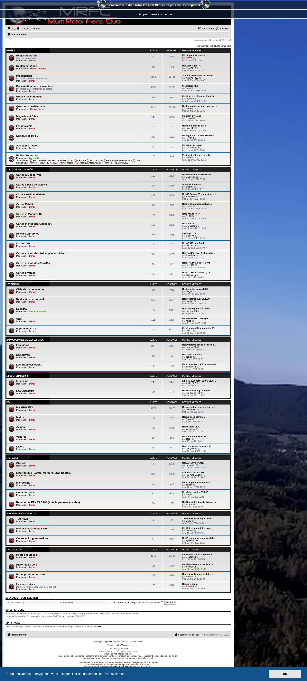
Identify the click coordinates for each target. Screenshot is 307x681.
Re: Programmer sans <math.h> (198, 538)
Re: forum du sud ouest (194, 126)
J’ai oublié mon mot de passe (126, 602)
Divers (33, 163)
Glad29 (97, 626)
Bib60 (188, 216)
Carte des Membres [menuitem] (28, 28)
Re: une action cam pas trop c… (198, 407)
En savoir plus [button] (115, 674)
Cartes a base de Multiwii (31, 184)
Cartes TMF (23, 243)
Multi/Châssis (94, 160)
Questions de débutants (31, 106)
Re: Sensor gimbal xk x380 (195, 308)
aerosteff (190, 98)
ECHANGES (121, 163)
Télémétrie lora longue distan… (198, 518)
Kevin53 (190, 138)
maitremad (191, 409)
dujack (189, 485)
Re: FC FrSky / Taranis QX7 (196, 272)
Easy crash (191, 177)
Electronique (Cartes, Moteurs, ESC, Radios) (43, 472)
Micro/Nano (23, 482)
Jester (125, 649)
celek (188, 439)
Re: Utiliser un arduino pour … (198, 528)
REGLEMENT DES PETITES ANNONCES (51, 160)
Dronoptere (191, 226)
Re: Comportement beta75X (196, 482)
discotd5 (190, 128)
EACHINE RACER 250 (193, 472)
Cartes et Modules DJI (29, 214)
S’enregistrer (29, 598)
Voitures (21, 436)
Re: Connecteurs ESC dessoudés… (200, 364)
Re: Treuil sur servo (192, 354)
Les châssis (13, 284)
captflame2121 (193, 393)
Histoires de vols (26, 564)
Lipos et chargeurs (17, 376)
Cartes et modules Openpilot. (34, 223)
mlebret (189, 301)
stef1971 (190, 265)
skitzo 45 (190, 236)
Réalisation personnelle (30, 299)
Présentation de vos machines (34, 86)
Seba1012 (191, 68)
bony (188, 88)
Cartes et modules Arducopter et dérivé (40, 253)
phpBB (109, 642)
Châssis (21, 463)
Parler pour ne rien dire (30, 574)
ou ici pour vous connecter (153, 14)
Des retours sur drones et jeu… (198, 446)
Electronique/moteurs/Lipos (117, 160)
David (40, 109)
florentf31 (34, 158)
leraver (189, 206)
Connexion (11, 598)
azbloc (189, 357)
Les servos (23, 354)
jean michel (191, 245)
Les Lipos (22, 381)
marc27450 (191, 311)
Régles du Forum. (27, 55)
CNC (19, 318)
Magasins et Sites (27, 116)
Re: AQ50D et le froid (193, 243)
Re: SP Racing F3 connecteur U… (199, 194)
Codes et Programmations (32, 538)
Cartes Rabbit (24, 204)
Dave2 (189, 330)
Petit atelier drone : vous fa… (197, 155)
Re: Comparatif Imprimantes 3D (198, 328)
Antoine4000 (192, 78)
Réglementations (26, 66)
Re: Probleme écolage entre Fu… (199, 345)
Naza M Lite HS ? (191, 214)
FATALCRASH (193, 475)
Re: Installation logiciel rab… (197, 204)
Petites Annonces (27, 155)
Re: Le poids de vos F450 (195, 289)
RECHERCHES (47, 163)
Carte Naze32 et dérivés (30, 194)
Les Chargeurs (25, 390)
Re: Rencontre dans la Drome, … (199, 502)
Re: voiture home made (194, 436)
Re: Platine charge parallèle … (197, 390)
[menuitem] (11, 28)
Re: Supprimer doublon (194, 55)
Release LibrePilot (27, 233)
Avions (20, 427)
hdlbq (188, 321)
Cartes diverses (25, 272)
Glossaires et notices (29, 96)
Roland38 (190, 196)
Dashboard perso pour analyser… (199, 106)
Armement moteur (191, 184)
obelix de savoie (37, 311)
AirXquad (190, 504)
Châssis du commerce (30, 289)
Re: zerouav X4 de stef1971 (196, 263)
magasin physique (191, 116)
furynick (42, 68)
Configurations (25, 492)
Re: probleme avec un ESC (196, 299)
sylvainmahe (192, 540)
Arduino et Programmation (21, 514)
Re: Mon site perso (191, 145)
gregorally (190, 465)
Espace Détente (15, 550)
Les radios (22, 345)
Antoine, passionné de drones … (199, 75)
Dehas (32, 60)
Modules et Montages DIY (32, 528)
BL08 (188, 521)
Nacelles (21, 308)
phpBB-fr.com (123, 645)
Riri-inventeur (192, 147)
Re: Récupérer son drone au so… (199, 564)
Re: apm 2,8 (188, 223)
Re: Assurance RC (191, 66)
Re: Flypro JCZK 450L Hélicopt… (199, 135)
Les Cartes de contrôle (20, 170)
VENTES (80, 160)
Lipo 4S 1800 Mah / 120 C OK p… (199, 381)
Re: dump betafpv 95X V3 (195, 492)
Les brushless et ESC (29, 364)
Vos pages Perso (26, 145)
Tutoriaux (22, 518)
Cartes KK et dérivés (29, 174)
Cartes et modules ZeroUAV (33, 263)
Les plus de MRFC (27, 135)
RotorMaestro (192, 255)
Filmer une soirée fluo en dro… (198, 554)
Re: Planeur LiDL (191, 427)
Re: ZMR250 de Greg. (193, 463)
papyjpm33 (191, 347)
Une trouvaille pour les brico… (198, 574)
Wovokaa (190, 429)
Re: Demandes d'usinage (195, 318)
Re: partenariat (190, 584)
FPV (8, 402)
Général (11, 50)
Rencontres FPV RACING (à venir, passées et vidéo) (48, 502)
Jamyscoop (191, 448)
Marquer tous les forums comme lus (214, 46)
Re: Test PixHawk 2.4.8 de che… (198, 253)
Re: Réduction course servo (196, 174)
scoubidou (191, 275)
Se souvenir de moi (152, 602)
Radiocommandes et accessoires (25, 340)
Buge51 (189, 186)
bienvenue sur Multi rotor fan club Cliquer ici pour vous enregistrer (153, 5)
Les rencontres (25, 584)
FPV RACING (12, 458)
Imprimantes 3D (26, 328)
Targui (189, 291)
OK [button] (285, 674)
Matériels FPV (24, 407)
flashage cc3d (189, 233)
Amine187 (191, 383)
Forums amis (24, 126)
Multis (20, 417)
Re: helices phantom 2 (193, 417)
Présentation (24, 75)
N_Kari (189, 118)
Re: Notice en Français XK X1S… (199, 96)
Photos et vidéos (26, 554)
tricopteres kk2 (190, 86)
